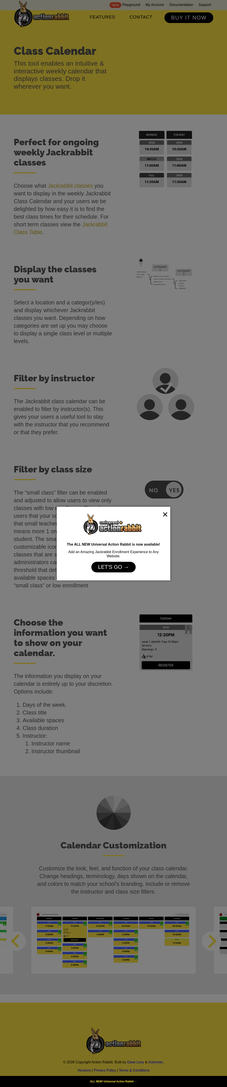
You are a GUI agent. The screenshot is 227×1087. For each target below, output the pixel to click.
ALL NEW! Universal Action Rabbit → (113, 1081)
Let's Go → (113, 567)
